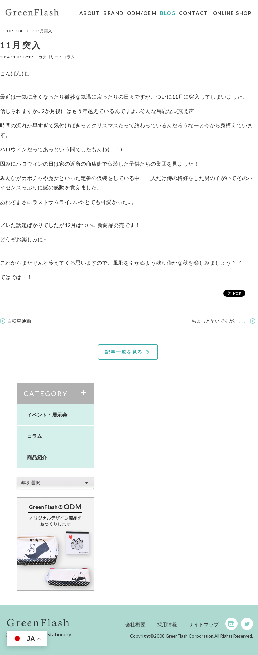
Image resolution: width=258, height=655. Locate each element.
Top (9, 30)
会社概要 (135, 624)
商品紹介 (37, 457)
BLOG (24, 30)
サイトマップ (203, 624)
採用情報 (167, 624)
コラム (34, 436)
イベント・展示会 (47, 415)
